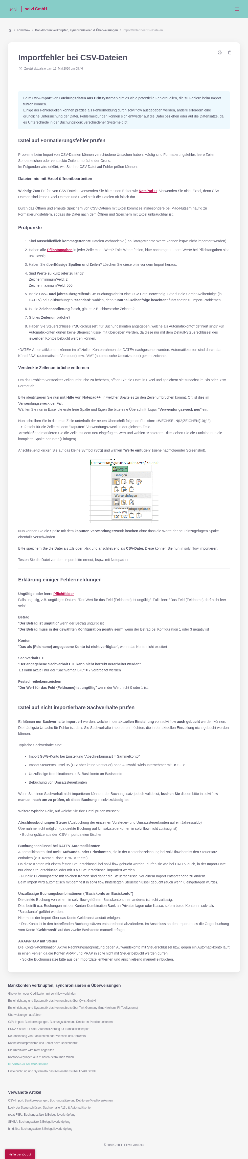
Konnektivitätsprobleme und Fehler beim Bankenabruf (42, 1043)
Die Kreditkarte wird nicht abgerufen (31, 1050)
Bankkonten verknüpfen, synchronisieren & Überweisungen (76, 30)
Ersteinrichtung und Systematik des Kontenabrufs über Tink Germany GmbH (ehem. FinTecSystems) (73, 1007)
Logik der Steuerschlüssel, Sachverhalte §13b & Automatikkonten (50, 1107)
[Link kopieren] (230, 52)
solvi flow (23, 30)
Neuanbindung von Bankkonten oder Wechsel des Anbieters (47, 1036)
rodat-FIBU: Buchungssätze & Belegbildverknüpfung (41, 1114)
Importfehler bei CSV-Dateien (143, 30)
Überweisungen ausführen (25, 1015)
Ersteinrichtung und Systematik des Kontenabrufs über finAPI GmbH (52, 1071)
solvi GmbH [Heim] (36, 9)
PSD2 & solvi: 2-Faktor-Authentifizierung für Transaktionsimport (48, 1029)
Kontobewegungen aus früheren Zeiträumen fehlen (41, 1057)
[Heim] (13, 9)
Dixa (141, 1145)
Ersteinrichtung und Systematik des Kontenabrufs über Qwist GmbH (52, 1000)
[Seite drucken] (220, 52)
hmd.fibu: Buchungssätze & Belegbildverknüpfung (40, 1129)
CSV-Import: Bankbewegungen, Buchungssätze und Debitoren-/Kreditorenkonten (60, 1022)
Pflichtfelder (63, 594)
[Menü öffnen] (237, 9)
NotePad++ (148, 191)
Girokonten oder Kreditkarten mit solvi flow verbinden (42, 993)
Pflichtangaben (59, 250)
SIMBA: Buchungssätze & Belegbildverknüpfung (39, 1121)
